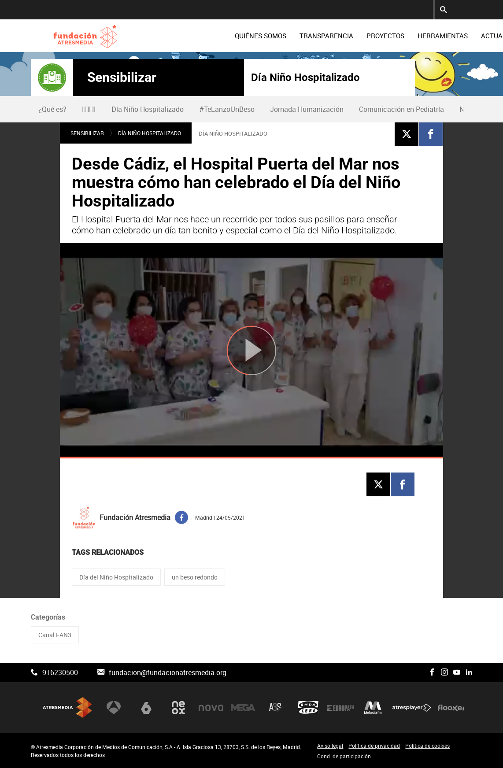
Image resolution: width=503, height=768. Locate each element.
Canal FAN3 (54, 635)
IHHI (89, 109)
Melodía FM (373, 707)
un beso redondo (195, 577)
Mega (243, 707)
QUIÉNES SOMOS (210, 35)
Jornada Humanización (307, 109)
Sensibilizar (121, 77)
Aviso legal (330, 745)
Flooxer (451, 707)
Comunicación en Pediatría (401, 109)
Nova (211, 707)
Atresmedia (67, 707)
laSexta (146, 707)
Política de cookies (427, 745)
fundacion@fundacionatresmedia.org (167, 672)
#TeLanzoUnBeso (227, 109)
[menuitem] (210, 35)
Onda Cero (308, 707)
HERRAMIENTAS (392, 35)
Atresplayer (412, 707)
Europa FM (340, 707)
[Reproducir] (251, 350)
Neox (178, 707)
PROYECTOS (335, 35)
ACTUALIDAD (450, 35)
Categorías (48, 617)
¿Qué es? (52, 109)
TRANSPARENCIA (276, 35)
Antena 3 (113, 707)
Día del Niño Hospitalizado (116, 577)
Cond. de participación (344, 756)
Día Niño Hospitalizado (305, 77)
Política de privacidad (374, 745)
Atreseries (276, 707)
